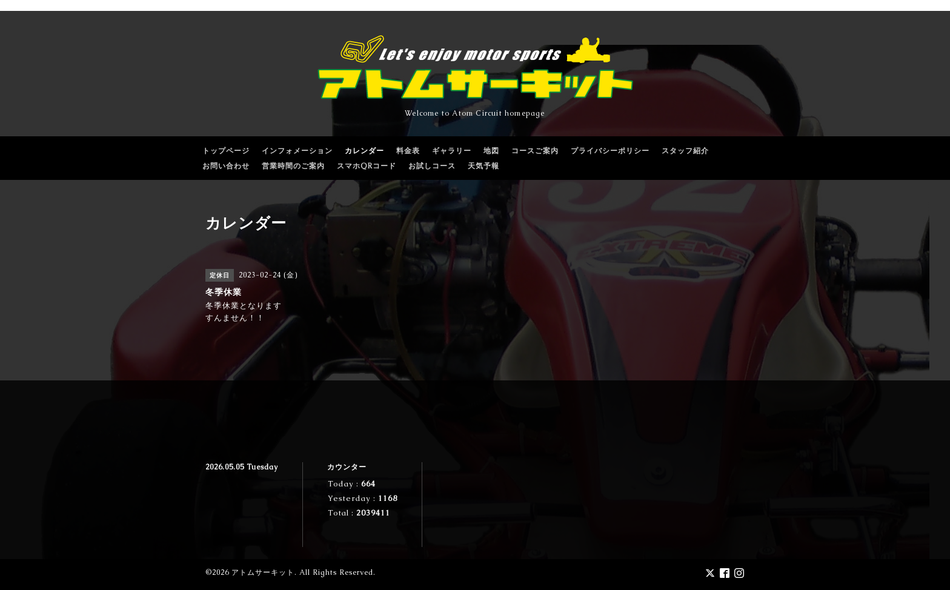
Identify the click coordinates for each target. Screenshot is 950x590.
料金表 (408, 151)
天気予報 (483, 166)
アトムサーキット (262, 572)
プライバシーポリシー (610, 151)
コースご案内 (535, 151)
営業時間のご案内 (293, 166)
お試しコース (432, 166)
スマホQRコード (366, 166)
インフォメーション (297, 151)
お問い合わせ (226, 166)
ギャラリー (451, 151)
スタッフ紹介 (685, 151)
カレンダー (364, 151)
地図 (491, 151)
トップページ (226, 151)
